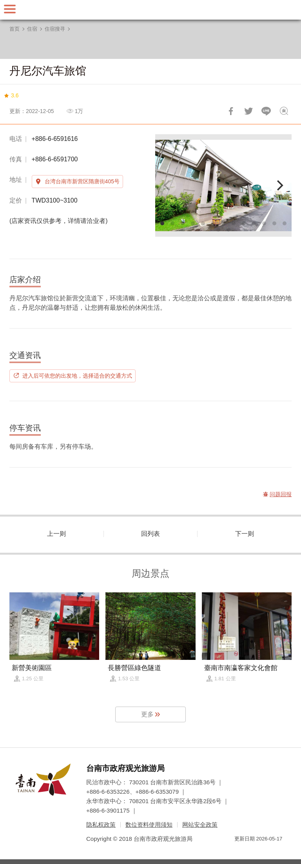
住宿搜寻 (55, 29)
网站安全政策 (200, 824)
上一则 (56, 533)
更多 (147, 714)
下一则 (244, 533)
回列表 (150, 533)
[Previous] (167, 185)
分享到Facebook (231, 111)
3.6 (14, 95)
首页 (14, 29)
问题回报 (284, 111)
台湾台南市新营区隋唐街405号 (82, 181)
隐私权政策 (101, 824)
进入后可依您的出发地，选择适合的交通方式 (77, 376)
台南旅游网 (150, 10)
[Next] (279, 185)
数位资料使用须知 (148, 824)
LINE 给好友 (266, 111)
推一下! (248, 111)
